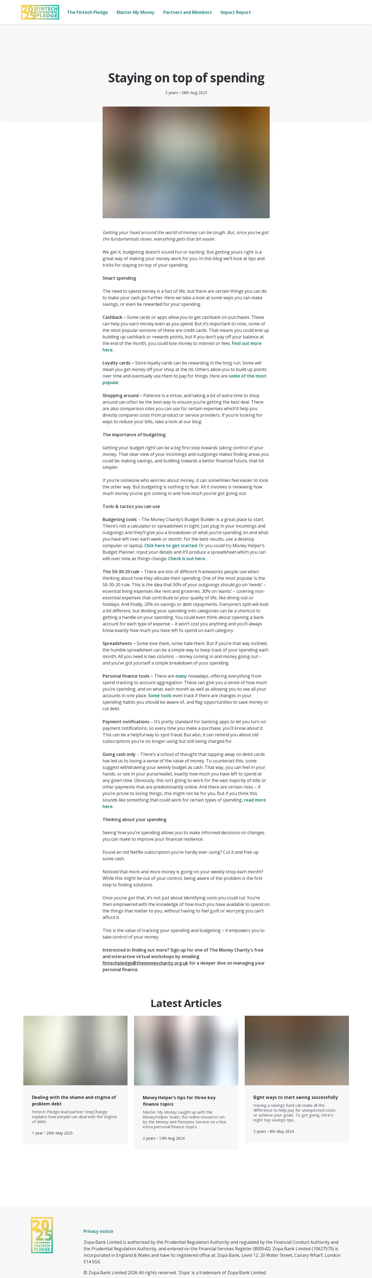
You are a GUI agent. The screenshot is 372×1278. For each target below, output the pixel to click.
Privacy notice (98, 1205)
